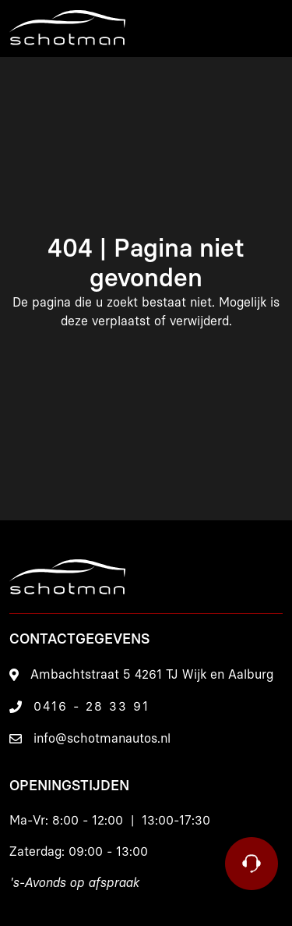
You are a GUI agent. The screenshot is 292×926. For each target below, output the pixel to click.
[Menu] (265, 28)
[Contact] (251, 863)
